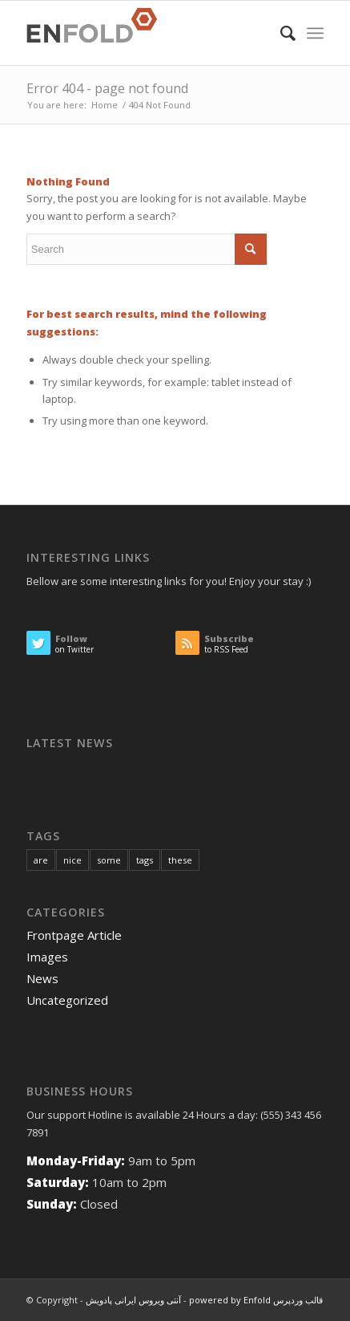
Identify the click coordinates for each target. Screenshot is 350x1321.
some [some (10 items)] (109, 860)
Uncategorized (67, 1000)
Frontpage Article (74, 935)
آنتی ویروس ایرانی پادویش (133, 1300)
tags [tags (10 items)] (144, 860)
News (42, 978)
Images (47, 957)
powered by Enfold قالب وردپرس (256, 1300)
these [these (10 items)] (180, 860)
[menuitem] (280, 33)
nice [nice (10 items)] (72, 860)
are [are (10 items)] (41, 860)
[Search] (280, 33)
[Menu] (315, 33)
